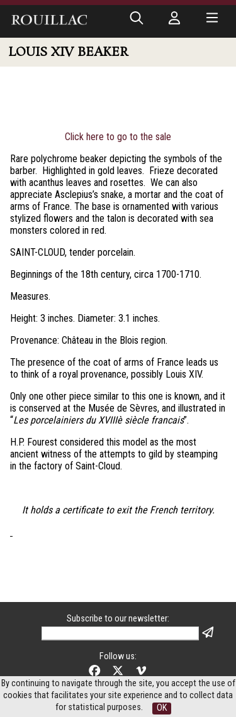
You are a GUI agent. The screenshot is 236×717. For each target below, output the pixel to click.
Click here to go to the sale (118, 137)
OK (162, 708)
